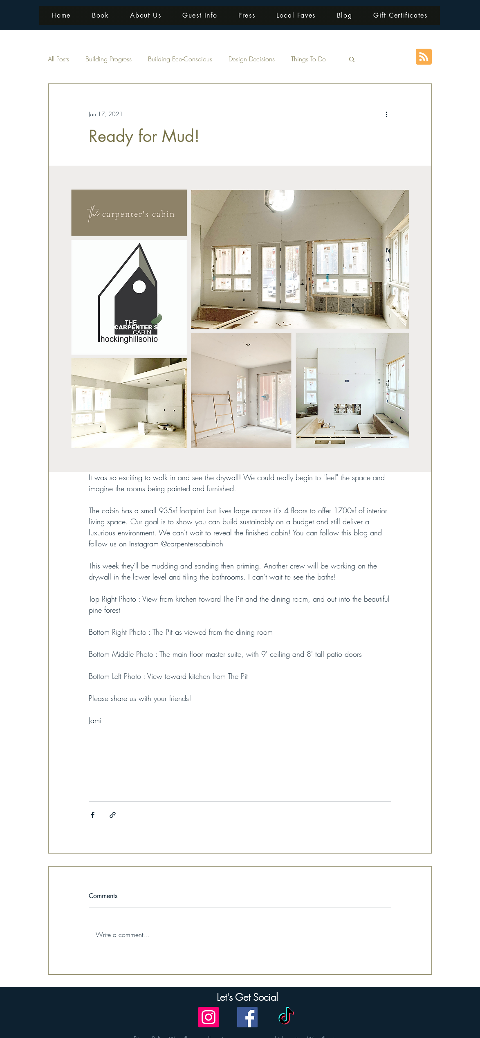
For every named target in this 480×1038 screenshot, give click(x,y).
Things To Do (308, 58)
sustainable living (109, 759)
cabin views (306, 773)
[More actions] (386, 114)
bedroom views (372, 773)
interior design (248, 759)
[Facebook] (247, 1017)
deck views (102, 787)
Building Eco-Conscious (180, 58)
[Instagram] (208, 1017)
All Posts (58, 58)
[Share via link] (113, 815)
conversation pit (268, 773)
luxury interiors (227, 773)
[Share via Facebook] (92, 815)
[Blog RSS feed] (424, 57)
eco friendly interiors (157, 759)
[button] (352, 59)
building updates (148, 773)
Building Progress (108, 58)
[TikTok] (286, 1017)
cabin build (283, 759)
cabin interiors (189, 773)
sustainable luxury (206, 759)
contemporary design (327, 759)
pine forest (337, 773)
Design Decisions (252, 58)
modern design (106, 773)
